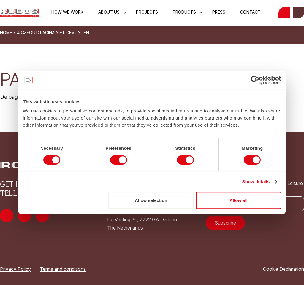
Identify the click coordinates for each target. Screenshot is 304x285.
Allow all (238, 200)
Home (6, 32)
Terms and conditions (63, 269)
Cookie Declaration (283, 269)
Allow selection (151, 200)
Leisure (291, 183)
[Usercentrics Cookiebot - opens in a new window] (255, 80)
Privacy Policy (15, 269)
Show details (256, 181)
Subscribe (225, 223)
